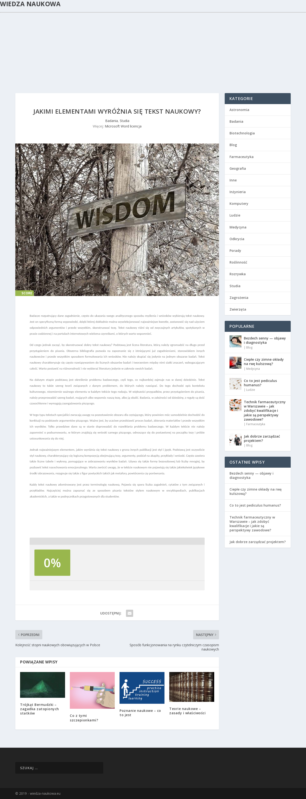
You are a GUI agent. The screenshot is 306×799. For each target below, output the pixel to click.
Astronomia (239, 109)
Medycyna (238, 227)
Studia (124, 120)
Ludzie (235, 215)
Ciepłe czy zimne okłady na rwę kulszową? (264, 361)
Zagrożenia (239, 297)
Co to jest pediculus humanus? (260, 382)
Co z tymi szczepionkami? (84, 717)
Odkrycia (237, 239)
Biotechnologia (242, 133)
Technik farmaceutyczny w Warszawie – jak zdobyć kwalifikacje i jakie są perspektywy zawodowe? (265, 411)
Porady (235, 250)
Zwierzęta (238, 309)
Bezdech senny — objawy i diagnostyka (265, 340)
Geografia (238, 168)
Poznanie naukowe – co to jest (140, 712)
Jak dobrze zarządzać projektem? (262, 438)
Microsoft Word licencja (123, 126)
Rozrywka (238, 274)
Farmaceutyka (242, 156)
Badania (111, 120)
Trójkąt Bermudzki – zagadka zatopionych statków (39, 708)
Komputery (239, 203)
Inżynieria (238, 192)
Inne (233, 180)
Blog (233, 145)
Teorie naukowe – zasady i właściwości (187, 710)
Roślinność (238, 262)
